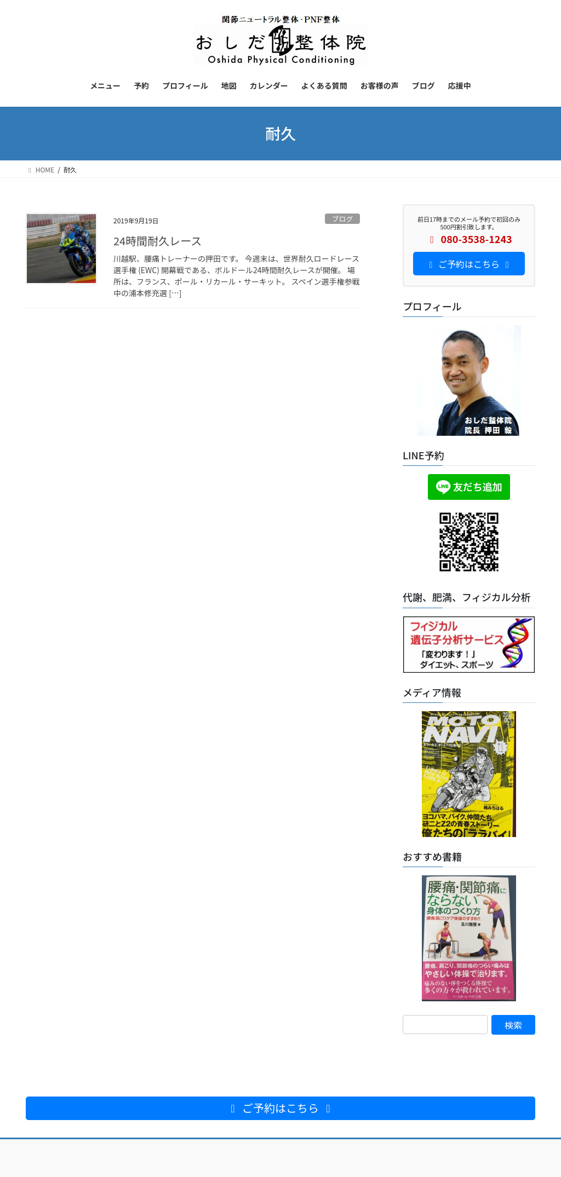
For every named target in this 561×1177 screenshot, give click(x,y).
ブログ (342, 219)
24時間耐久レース (157, 241)
